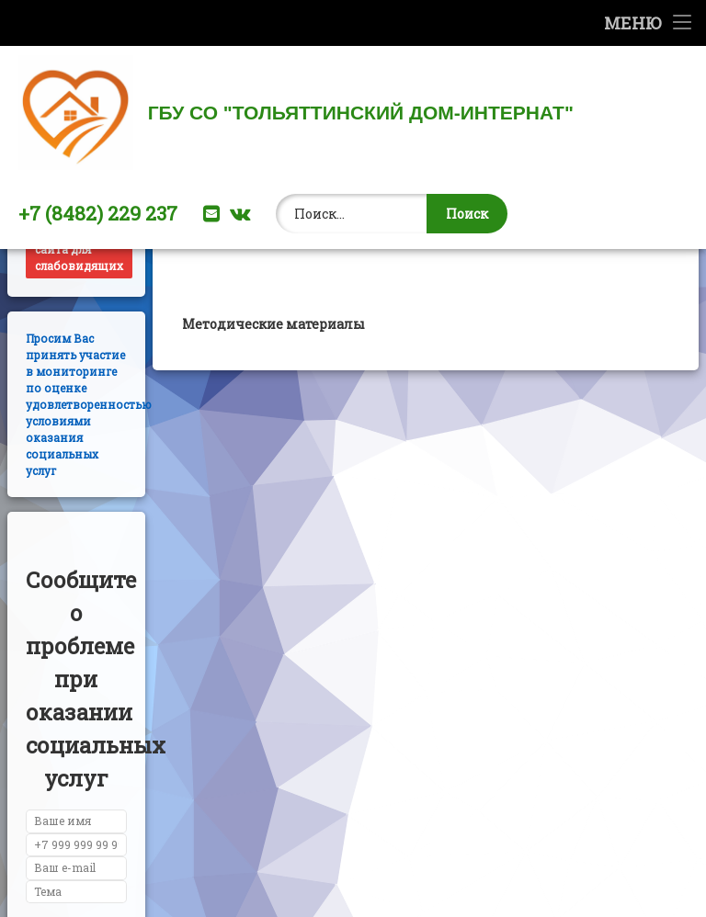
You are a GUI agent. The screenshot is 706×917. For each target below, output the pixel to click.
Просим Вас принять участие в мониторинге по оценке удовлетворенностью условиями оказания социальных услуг (89, 478)
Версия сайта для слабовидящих (79, 320)
